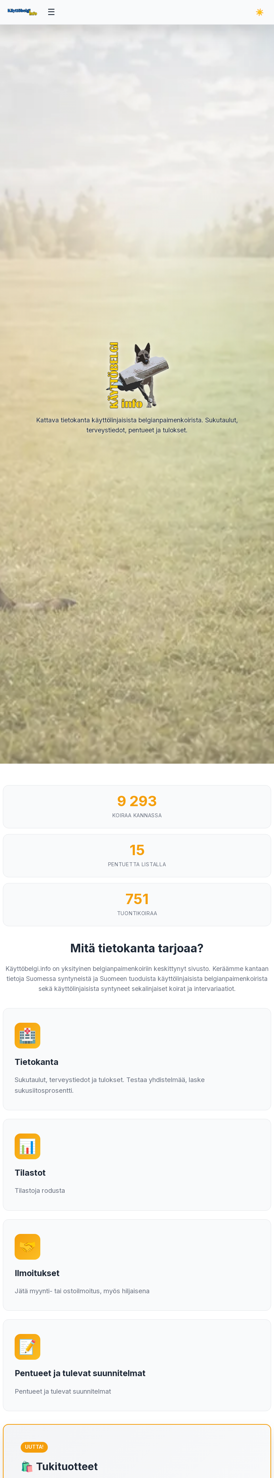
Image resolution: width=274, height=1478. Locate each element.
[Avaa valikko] (51, 12)
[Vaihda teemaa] (260, 12)
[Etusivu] (23, 12)
